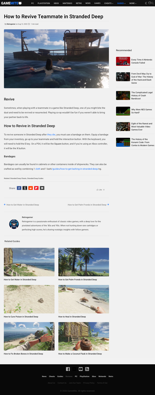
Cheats (108, 3)
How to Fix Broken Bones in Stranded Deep (23, 353)
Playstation (44, 3)
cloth (37, 169)
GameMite (11, 3)
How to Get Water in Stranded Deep (23, 204)
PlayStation (84, 376)
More (132, 3)
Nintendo (67, 3)
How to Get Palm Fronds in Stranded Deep (87, 204)
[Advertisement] (135, 26)
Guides (121, 3)
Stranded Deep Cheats (18, 178)
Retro (79, 3)
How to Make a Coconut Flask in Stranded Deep (80, 353)
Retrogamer (11, 24)
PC (32, 3)
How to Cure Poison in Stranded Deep (21, 316)
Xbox (56, 3)
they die (51, 134)
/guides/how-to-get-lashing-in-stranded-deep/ (75, 169)
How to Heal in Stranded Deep (72, 316)
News (44, 376)
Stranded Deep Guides (35, 178)
